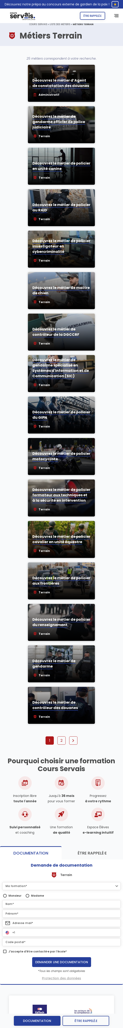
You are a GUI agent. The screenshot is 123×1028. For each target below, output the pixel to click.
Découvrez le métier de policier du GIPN (61, 415)
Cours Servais (38, 24)
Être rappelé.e (92, 16)
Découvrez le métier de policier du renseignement (61, 622)
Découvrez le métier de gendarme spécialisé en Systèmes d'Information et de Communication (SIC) (60, 368)
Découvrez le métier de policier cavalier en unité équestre (61, 539)
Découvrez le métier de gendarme (53, 663)
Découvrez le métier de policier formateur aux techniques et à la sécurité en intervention (61, 495)
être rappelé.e (86, 1021)
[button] (61, 886)
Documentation (37, 1021)
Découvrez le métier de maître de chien (61, 290)
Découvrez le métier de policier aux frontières (61, 580)
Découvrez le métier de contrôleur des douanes (55, 705)
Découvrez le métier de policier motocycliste (61, 456)
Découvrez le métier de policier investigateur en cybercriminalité (61, 246)
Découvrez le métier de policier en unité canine (61, 166)
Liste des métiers (60, 24)
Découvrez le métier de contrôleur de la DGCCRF (55, 332)
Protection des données (61, 978)
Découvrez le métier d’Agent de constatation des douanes (60, 83)
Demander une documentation (61, 962)
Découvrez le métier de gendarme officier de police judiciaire (58, 122)
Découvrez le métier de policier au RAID (61, 207)
